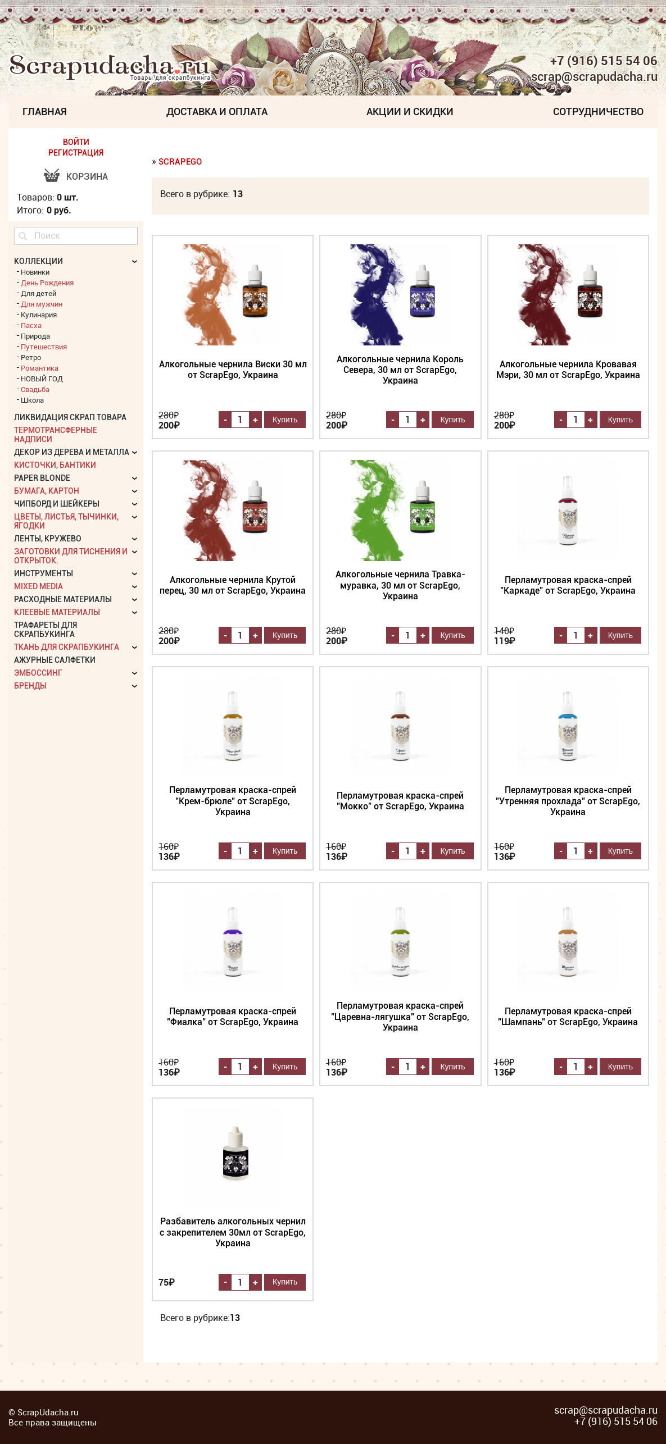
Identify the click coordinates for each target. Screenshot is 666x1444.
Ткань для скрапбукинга (66, 647)
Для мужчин (41, 304)
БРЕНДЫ (30, 685)
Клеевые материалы (57, 612)
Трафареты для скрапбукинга (45, 630)
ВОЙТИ (76, 142)
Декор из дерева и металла (71, 452)
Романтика (39, 368)
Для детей (38, 293)
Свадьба (35, 389)
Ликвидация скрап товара (70, 417)
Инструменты (43, 573)
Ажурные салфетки (55, 659)
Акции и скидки (410, 111)
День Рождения (47, 282)
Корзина (87, 176)
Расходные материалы (63, 599)
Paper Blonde (42, 477)
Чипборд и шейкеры (56, 503)
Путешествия (44, 346)
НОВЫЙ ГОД (42, 378)
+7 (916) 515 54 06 (604, 60)
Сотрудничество (598, 111)
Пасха (31, 325)
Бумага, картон (46, 490)
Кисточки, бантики (55, 465)
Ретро (31, 357)
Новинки (35, 272)
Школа (32, 400)
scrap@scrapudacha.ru (594, 77)
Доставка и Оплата (217, 111)
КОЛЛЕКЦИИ (38, 261)
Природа (35, 336)
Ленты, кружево (47, 538)
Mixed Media (38, 586)
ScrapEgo (180, 162)
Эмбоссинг (38, 672)
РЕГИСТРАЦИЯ (75, 152)
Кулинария (39, 314)
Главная (44, 111)
